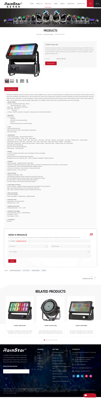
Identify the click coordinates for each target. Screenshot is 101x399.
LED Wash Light (56, 357)
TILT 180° (26, 272)
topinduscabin (76, 392)
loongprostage (34, 392)
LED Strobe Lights (48, 35)
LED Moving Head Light (58, 354)
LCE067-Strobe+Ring (50, 327)
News (55, 3)
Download (70, 3)
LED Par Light (55, 360)
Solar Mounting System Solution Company (52, 392)
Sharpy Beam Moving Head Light (60, 383)
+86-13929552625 (85, 373)
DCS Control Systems (19, 393)
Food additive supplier (51, 393)
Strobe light (36, 272)
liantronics (40, 392)
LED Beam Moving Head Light (59, 373)
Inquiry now (51, 65)
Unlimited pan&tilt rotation (59, 365)
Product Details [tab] (11, 91)
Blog (38, 365)
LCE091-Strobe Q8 (21, 243)
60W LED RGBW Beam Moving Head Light (61, 369)
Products (47, 3)
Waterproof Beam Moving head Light (60, 379)
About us (39, 357)
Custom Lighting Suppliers (24, 392)
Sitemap (39, 368)
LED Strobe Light (15, 272)
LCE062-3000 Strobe (20, 327)
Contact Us (80, 3)
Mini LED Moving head (57, 362)
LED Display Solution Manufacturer (87, 392)
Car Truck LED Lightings (8, 393)
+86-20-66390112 (81, 366)
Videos (61, 3)
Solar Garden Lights (67, 392)
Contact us (40, 362)
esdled (68, 393)
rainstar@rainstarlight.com (85, 369)
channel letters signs (29, 393)
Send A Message (87, 395)
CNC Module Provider (61, 393)
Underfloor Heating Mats (40, 393)
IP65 (44, 272)
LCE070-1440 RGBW (81, 327)
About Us (38, 3)
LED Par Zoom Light (57, 375)
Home (31, 3)
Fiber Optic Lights (14, 392)
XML (38, 371)
